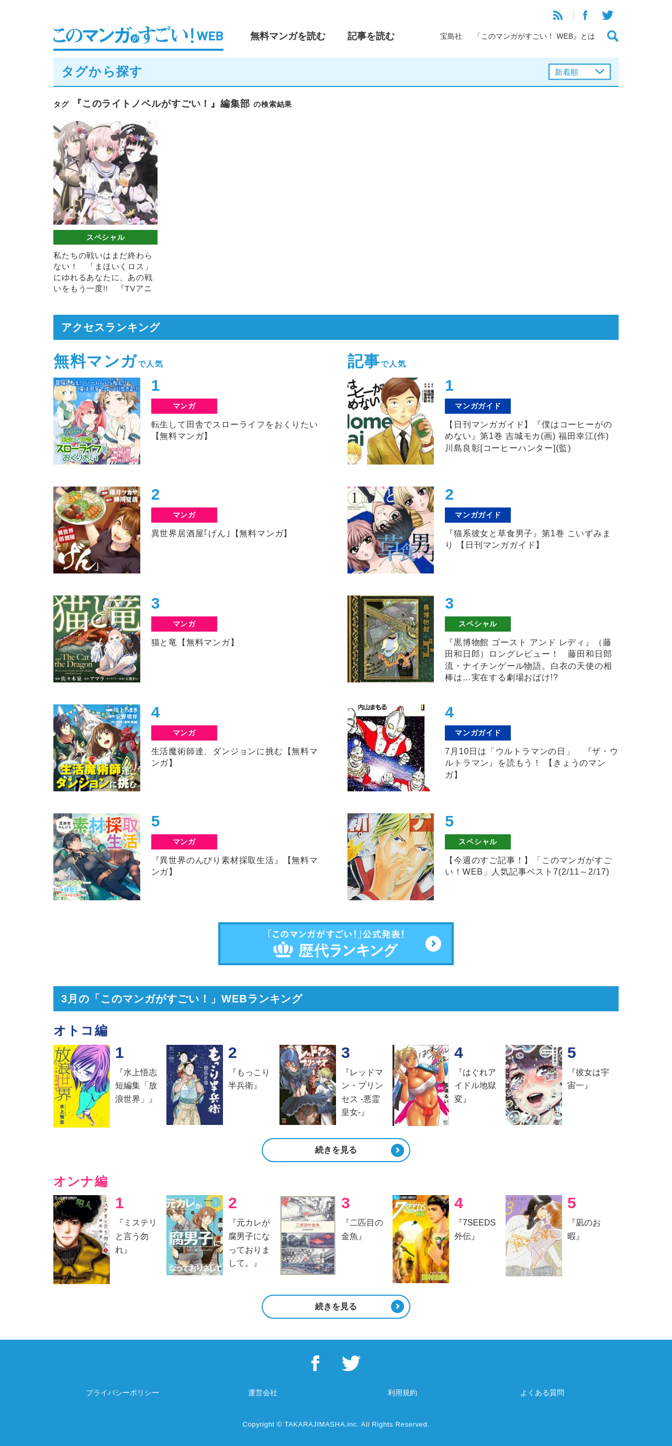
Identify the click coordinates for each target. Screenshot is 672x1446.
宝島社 (451, 36)
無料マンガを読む (288, 36)
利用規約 (402, 1392)
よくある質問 (542, 1392)
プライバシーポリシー (122, 1392)
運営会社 (262, 1392)
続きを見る (336, 1149)
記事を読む (371, 36)
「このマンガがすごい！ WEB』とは (534, 36)
